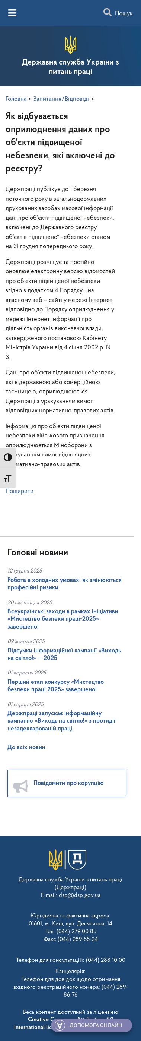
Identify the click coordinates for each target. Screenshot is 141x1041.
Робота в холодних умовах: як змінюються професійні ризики (64, 584)
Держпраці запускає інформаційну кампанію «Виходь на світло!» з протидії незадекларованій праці (61, 721)
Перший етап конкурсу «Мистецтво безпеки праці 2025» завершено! (55, 686)
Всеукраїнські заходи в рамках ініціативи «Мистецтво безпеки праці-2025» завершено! (62, 619)
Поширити (19, 491)
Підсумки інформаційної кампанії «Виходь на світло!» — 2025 (64, 654)
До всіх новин (26, 747)
